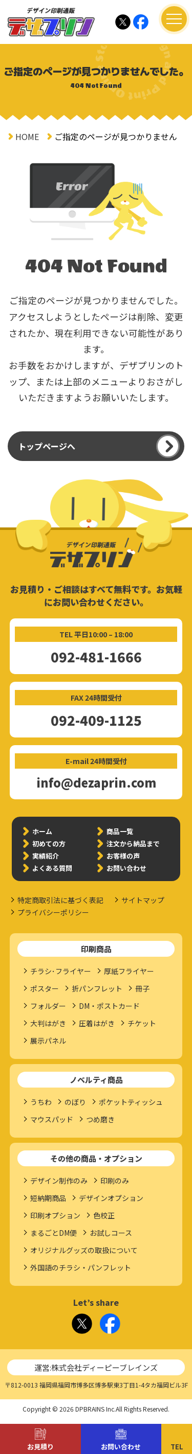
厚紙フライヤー (129, 971)
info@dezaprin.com (96, 782)
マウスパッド (51, 1119)
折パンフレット (97, 988)
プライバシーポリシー (53, 912)
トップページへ (46, 446)
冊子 (142, 988)
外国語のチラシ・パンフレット (80, 1267)
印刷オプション (55, 1215)
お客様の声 (123, 856)
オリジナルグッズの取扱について (84, 1250)
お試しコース (111, 1233)
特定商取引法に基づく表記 (60, 900)
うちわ (41, 1102)
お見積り (40, 1446)
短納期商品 (48, 1198)
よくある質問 (52, 868)
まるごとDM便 (53, 1233)
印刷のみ (114, 1180)
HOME (27, 136)
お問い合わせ (121, 1446)
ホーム (42, 831)
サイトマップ (142, 900)
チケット (141, 1023)
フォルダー (48, 1006)
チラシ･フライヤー (60, 971)
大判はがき (48, 1023)
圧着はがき (97, 1023)
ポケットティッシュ (131, 1102)
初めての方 (49, 843)
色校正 (104, 1215)
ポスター (44, 988)
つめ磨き (100, 1119)
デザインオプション (111, 1198)
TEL (176, 1446)
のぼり (75, 1102)
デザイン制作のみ (59, 1180)
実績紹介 (45, 856)
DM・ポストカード (109, 1006)
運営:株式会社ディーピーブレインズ (96, 1367)
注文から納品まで (133, 843)
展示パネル (48, 1040)
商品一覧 (119, 831)
